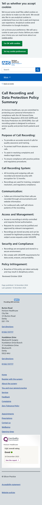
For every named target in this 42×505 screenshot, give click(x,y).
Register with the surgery (12, 379)
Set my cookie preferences (15, 51)
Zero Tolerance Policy (10, 406)
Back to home (9, 84)
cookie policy (7, 38)
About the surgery (9, 383)
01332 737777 (7, 332)
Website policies (8, 492)
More (7, 77)
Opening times (8, 432)
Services (5, 392)
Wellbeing (6, 427)
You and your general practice (14, 388)
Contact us (6, 423)
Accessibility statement (11, 484)
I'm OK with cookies (12, 43)
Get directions (7, 327)
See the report (11, 460)
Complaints (6, 401)
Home (4, 375)
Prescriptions (7, 418)
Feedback (6, 397)
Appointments (8, 414)
